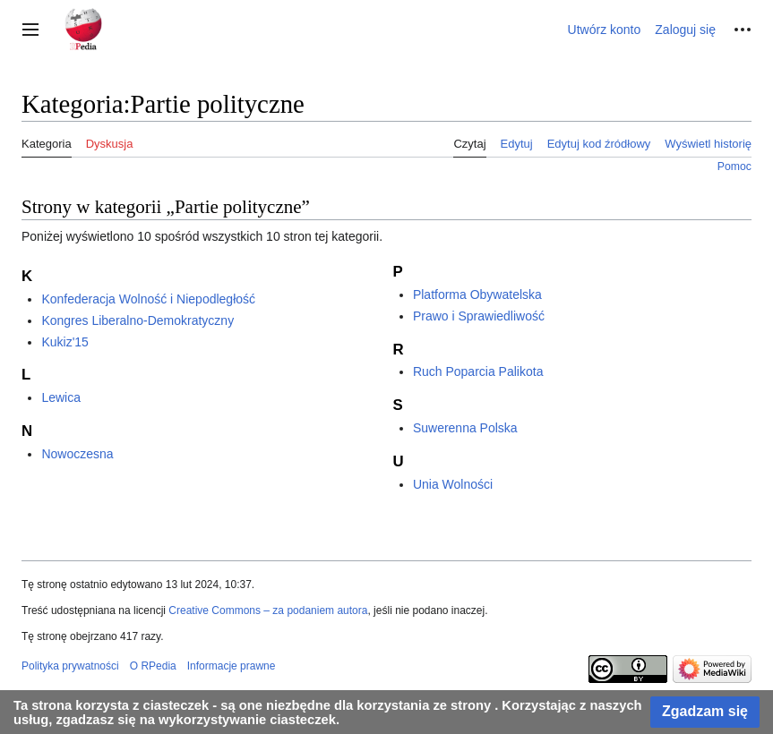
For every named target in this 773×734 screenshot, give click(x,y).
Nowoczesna (77, 454)
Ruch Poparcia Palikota (478, 371)
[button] (30, 29)
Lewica (61, 397)
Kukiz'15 (64, 342)
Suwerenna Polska (465, 428)
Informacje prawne (231, 666)
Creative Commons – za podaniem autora (267, 610)
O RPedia (153, 666)
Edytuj (517, 143)
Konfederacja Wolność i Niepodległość (148, 299)
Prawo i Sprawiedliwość (479, 316)
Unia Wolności (453, 484)
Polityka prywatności (70, 666)
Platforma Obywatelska (477, 294)
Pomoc (734, 166)
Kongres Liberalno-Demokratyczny (137, 320)
